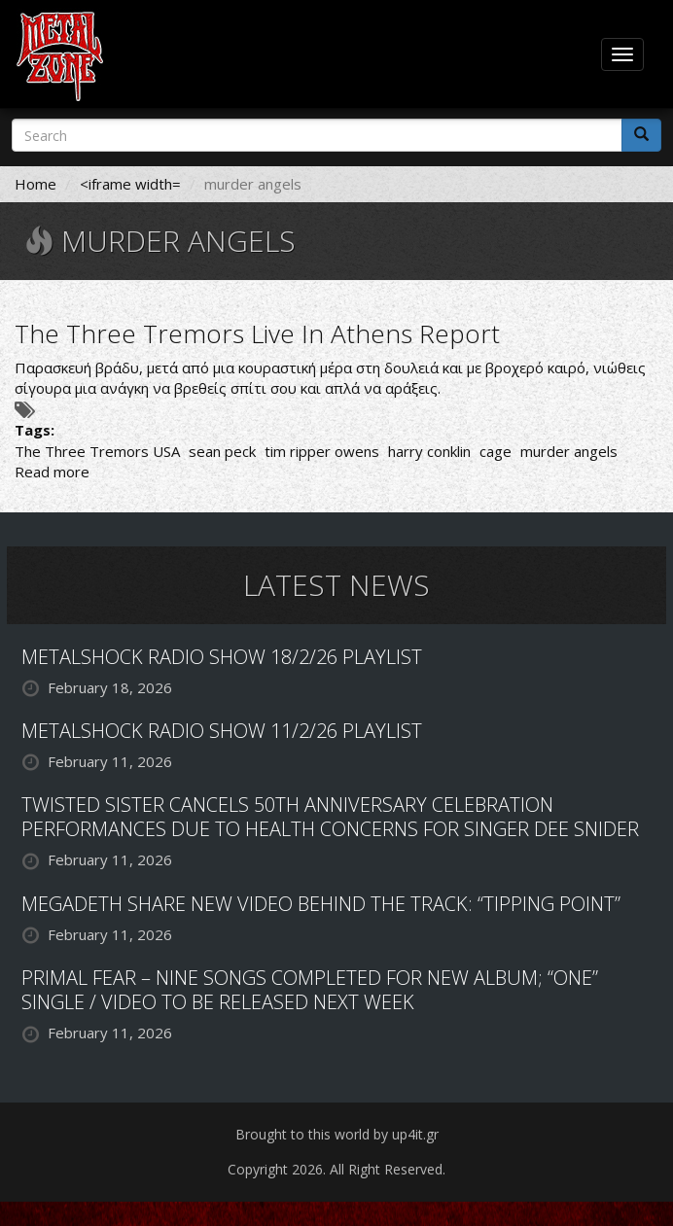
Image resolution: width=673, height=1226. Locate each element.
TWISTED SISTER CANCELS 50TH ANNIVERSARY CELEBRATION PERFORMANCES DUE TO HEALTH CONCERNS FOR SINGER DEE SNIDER (330, 816)
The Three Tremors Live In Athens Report (257, 333)
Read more (52, 471)
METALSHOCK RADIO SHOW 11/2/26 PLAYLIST (221, 731)
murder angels (569, 451)
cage (495, 451)
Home (35, 183)
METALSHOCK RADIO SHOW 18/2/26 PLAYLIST (221, 657)
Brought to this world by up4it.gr (337, 1134)
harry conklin (429, 451)
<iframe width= (130, 183)
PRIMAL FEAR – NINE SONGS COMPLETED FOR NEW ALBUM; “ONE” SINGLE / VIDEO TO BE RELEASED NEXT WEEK (309, 989)
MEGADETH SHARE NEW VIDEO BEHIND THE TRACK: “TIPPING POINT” (320, 904)
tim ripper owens (322, 451)
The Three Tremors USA (97, 451)
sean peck (222, 451)
